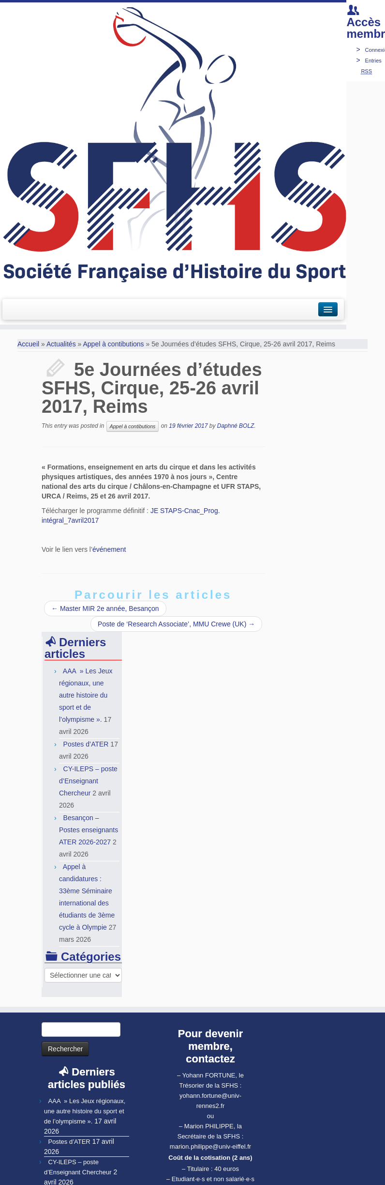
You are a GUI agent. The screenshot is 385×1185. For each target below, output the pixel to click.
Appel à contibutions (113, 344)
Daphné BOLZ (235, 425)
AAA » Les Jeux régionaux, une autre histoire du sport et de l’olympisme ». (84, 1099)
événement (109, 549)
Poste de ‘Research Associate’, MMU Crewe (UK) (176, 624)
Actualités (61, 344)
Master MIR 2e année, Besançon (105, 608)
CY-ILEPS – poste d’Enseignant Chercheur (88, 769)
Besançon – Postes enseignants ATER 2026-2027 (90, 818)
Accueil (28, 344)
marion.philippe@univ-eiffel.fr (210, 1134)
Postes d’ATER (86, 732)
